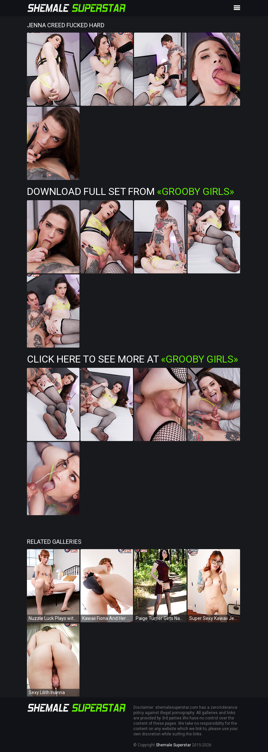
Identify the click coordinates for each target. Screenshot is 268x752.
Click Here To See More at (132, 359)
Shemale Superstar (173, 745)
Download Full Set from (130, 191)
